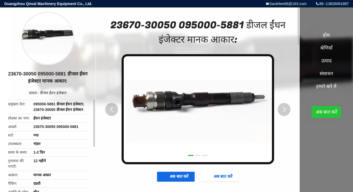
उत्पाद (33, 93)
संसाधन (326, 73)
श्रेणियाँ (326, 48)
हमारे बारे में (326, 86)
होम (326, 35)
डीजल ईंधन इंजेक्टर (53, 93)
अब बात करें (174, 177)
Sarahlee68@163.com (288, 4)
